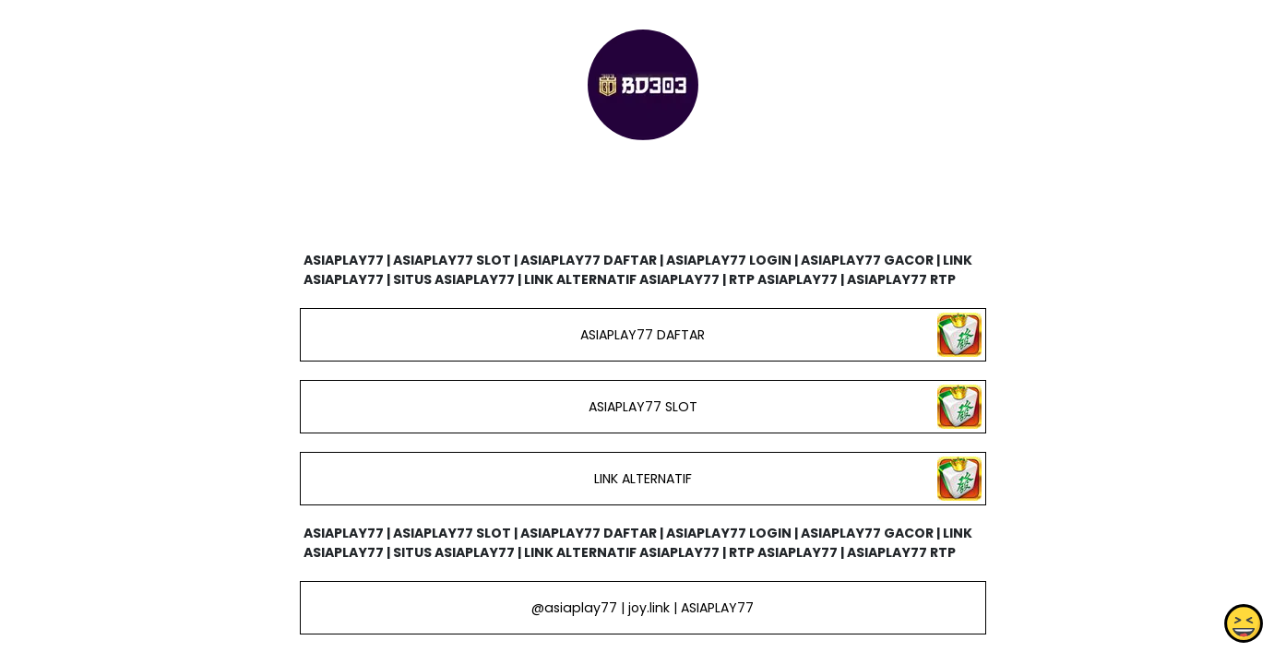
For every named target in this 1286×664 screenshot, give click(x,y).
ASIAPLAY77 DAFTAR (642, 335)
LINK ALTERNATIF (643, 478)
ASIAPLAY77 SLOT (643, 406)
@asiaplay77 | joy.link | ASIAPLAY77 (642, 608)
